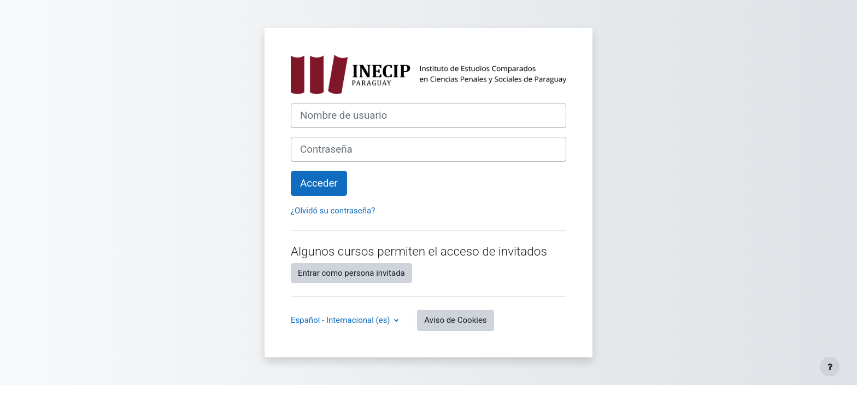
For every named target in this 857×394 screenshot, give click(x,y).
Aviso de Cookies (455, 320)
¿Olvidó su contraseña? (333, 211)
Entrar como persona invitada (351, 273)
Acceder (319, 183)
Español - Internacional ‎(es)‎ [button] (341, 320)
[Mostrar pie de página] (830, 366)
